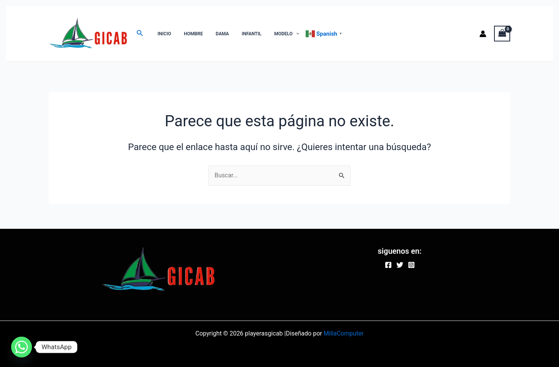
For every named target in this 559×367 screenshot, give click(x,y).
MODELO (270, 33)
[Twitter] (399, 264)
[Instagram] (411, 264)
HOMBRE (187, 33)
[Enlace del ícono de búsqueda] (139, 33)
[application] (279, 33)
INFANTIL (239, 33)
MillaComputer (343, 333)
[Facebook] (388, 264)
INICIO (162, 33)
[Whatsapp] (21, 347)
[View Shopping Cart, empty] (502, 33)
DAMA (213, 33)
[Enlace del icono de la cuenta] (482, 33)
